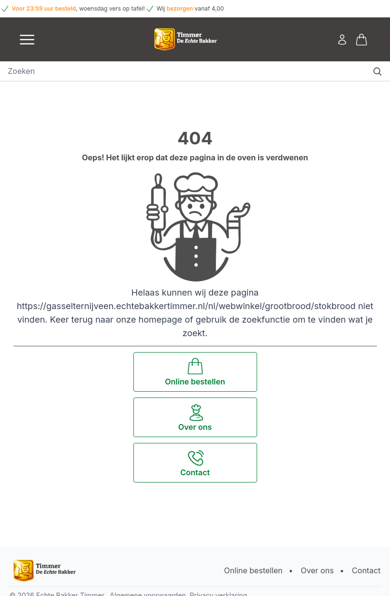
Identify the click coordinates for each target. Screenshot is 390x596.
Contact (366, 570)
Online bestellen (253, 570)
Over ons (317, 570)
